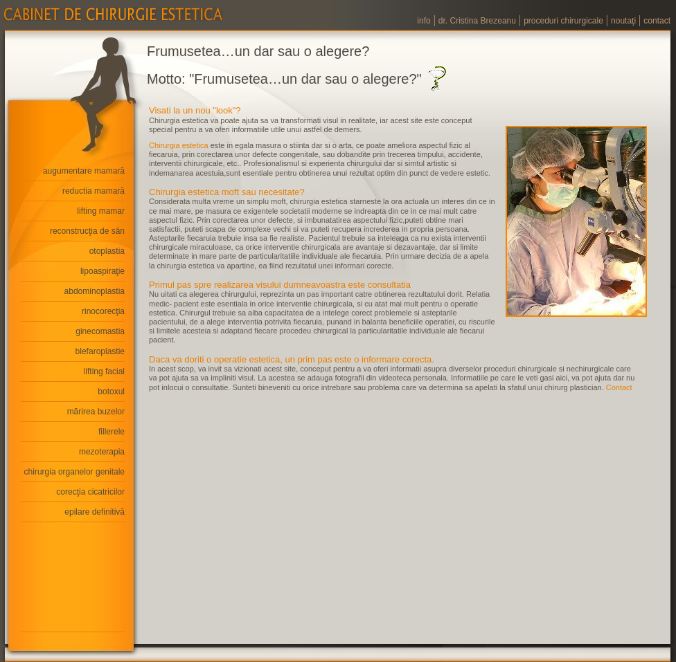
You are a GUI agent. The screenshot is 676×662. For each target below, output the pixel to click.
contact (656, 21)
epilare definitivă (94, 512)
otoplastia (107, 251)
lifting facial (104, 371)
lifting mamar (101, 211)
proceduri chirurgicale (563, 21)
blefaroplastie (100, 351)
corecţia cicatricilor (90, 492)
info (423, 21)
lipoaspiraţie (102, 271)
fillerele (111, 431)
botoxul (111, 391)
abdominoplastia (94, 291)
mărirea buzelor (96, 411)
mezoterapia (102, 452)
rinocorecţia (103, 311)
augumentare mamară (84, 171)
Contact (619, 387)
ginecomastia (100, 331)
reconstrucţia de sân (87, 231)
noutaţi (623, 21)
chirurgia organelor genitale (74, 472)
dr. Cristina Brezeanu (477, 21)
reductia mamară (93, 191)
